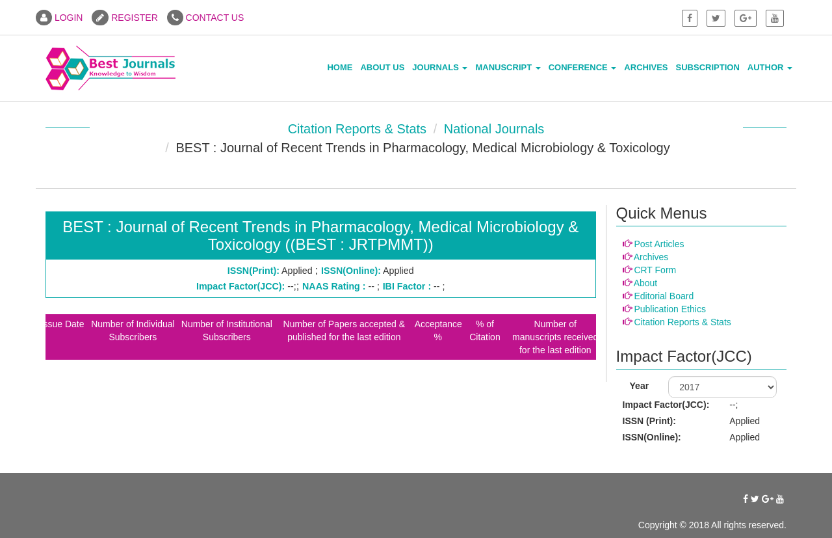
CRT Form (655, 270)
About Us (382, 67)
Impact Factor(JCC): (666, 404)
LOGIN (59, 17)
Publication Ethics (670, 309)
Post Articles (659, 244)
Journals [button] (439, 67)
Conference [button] (583, 67)
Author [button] (770, 67)
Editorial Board (664, 296)
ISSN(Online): (652, 437)
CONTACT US (205, 17)
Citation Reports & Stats (357, 129)
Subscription (708, 67)
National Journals (494, 129)
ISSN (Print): (649, 421)
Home (339, 67)
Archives (646, 67)
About (646, 283)
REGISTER (124, 17)
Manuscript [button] (507, 67)
